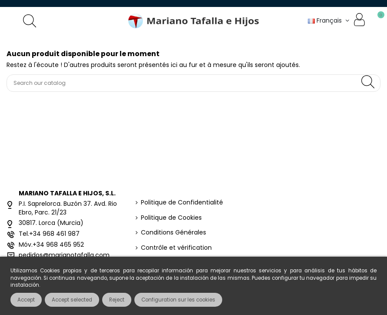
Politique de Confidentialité (182, 202)
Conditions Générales (173, 232)
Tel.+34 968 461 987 (49, 233)
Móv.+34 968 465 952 (51, 244)
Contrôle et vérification (176, 248)
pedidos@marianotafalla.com (64, 255)
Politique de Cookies (171, 218)
